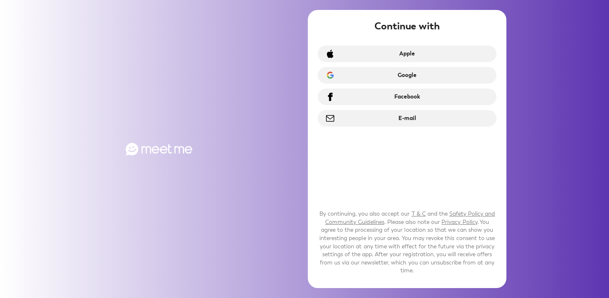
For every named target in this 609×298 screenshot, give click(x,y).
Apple (407, 53)
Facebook (407, 96)
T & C (419, 213)
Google (407, 75)
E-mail (407, 118)
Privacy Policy (459, 222)
